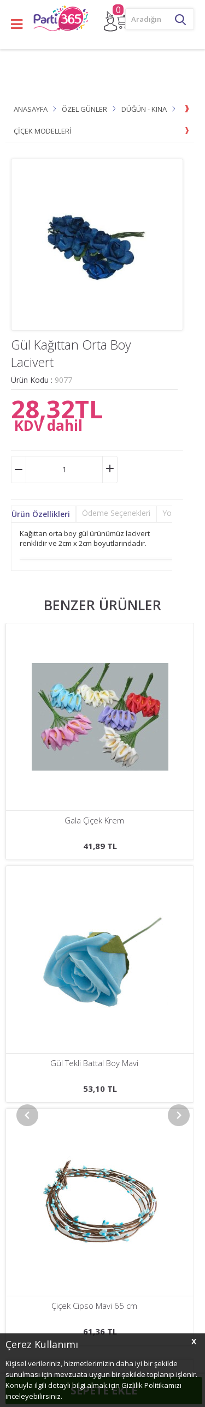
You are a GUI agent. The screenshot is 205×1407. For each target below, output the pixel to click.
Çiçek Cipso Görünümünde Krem (94, 820)
